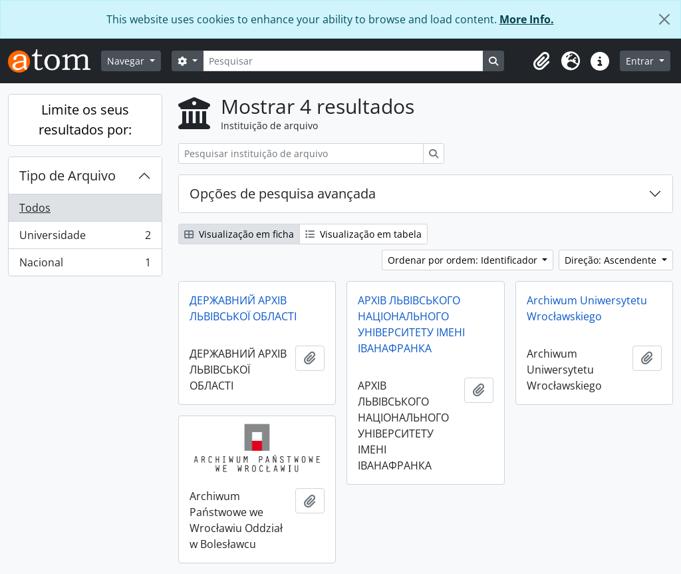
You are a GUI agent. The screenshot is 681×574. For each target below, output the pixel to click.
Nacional (85, 265)
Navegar (127, 61)
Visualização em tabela (363, 234)
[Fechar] (664, 19)
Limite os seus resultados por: (85, 120)
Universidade (85, 238)
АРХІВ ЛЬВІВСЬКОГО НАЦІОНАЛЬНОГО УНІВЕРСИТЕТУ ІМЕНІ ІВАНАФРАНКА (411, 324)
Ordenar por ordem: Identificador (464, 260)
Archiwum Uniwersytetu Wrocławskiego (587, 308)
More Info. (526, 19)
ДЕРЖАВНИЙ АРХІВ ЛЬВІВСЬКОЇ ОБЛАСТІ (243, 308)
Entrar (641, 61)
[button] (541, 61)
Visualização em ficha (239, 234)
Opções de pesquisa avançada (283, 193)
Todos (35, 207)
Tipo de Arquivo (67, 175)
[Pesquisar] (343, 61)
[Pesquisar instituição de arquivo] (301, 153)
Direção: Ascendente (612, 260)
